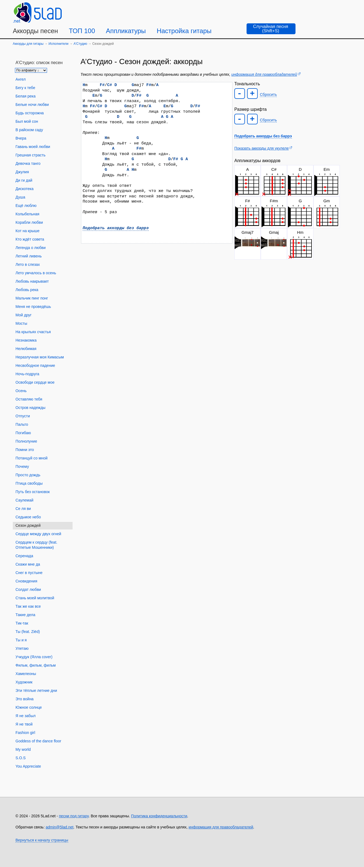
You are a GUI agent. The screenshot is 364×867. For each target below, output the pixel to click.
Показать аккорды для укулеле (261, 148)
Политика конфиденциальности (159, 816)
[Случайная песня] (271, 28)
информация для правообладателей (264, 74)
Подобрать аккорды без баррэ (116, 228)
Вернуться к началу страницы (41, 840)
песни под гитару (74, 816)
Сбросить (268, 94)
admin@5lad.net (59, 827)
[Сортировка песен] (31, 70)
